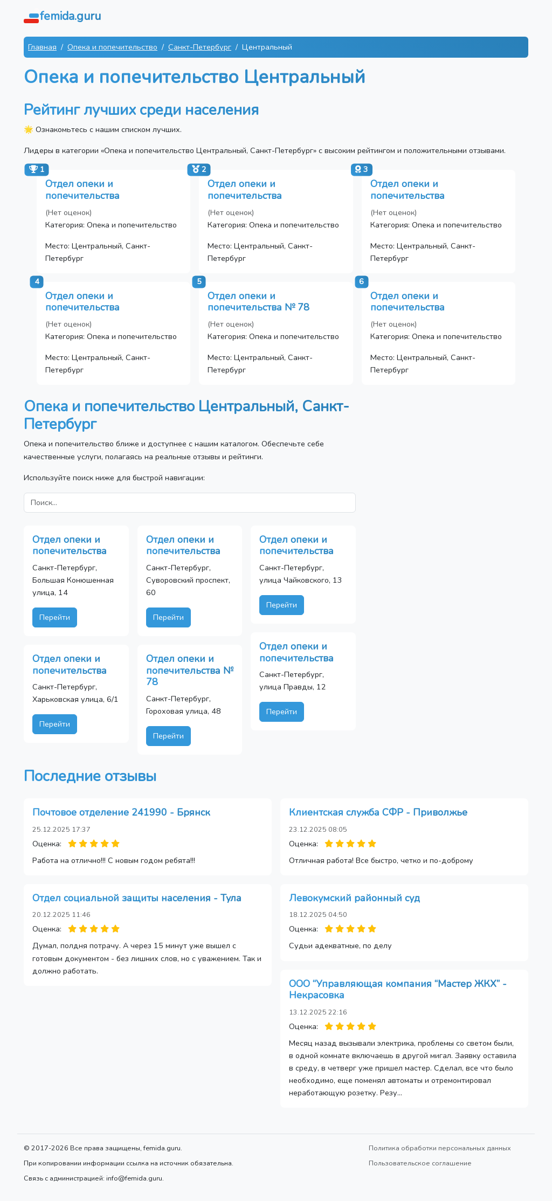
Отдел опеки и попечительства (82, 189)
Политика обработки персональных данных (440, 1147)
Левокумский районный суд (354, 898)
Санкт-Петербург (199, 47)
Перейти (54, 617)
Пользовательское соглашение (420, 1163)
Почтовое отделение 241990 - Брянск (121, 812)
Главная (42, 47)
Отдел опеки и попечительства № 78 (258, 301)
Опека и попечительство (112, 47)
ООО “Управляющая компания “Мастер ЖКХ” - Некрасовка (398, 989)
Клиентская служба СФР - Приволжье (378, 812)
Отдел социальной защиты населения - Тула (137, 898)
